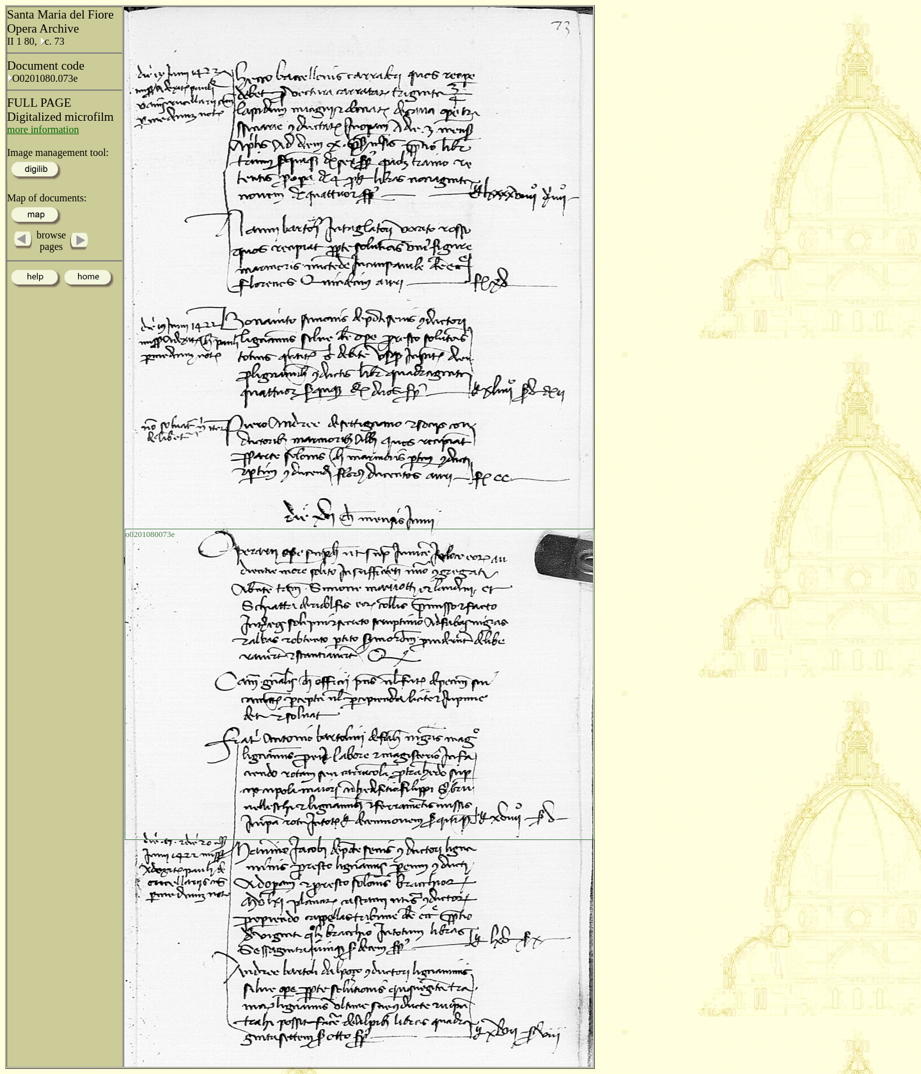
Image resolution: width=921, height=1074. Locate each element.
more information (43, 129)
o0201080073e (150, 534)
